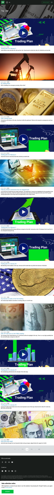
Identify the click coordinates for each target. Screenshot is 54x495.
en (9, 2)
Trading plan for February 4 (8, 155)
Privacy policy (8, 487)
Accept (7, 491)
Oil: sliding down (5, 83)
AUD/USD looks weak (7, 441)
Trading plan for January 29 (8, 370)
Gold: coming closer (6, 118)
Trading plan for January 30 (8, 264)
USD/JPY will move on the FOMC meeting (12, 333)
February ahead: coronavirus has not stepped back (15, 190)
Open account (46, 2)
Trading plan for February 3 (8, 227)
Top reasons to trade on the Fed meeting (12, 299)
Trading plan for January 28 (8, 405)
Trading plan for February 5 (8, 48)
